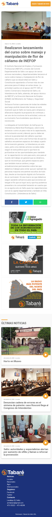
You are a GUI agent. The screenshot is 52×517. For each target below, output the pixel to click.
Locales (18, 44)
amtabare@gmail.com (15, 503)
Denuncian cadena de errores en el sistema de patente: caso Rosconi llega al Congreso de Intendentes (26, 405)
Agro (9, 484)
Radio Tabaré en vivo (40, 4)
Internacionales (12, 487)
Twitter (9, 495)
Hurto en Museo (12, 361)
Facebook (10, 492)
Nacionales (11, 482)
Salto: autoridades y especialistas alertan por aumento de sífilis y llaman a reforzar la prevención (26, 452)
